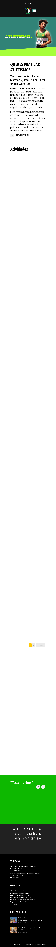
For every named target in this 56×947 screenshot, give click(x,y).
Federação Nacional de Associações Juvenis (23, 900)
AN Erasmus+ (14, 904)
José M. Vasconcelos (40, 944)
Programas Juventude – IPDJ (18, 902)
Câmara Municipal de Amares (19, 891)
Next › (42, 645)
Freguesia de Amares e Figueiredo (20, 893)
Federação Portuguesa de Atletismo (21, 897)
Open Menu (34, 10)
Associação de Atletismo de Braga (20, 895)
